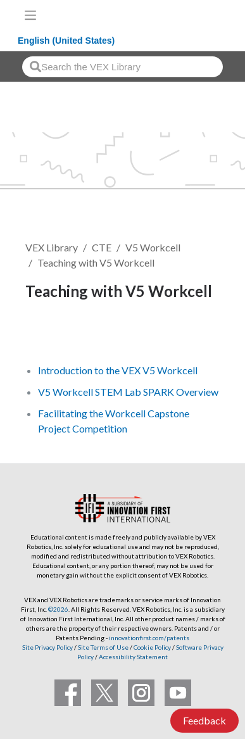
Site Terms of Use (103, 647)
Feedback (204, 720)
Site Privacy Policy (47, 647)
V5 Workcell (152, 247)
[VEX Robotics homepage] (195, 14)
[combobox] (122, 66)
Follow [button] (48, 334)
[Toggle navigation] (30, 15)
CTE (101, 247)
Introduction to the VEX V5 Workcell (118, 370)
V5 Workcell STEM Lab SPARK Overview (128, 392)
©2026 (58, 609)
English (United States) (66, 40)
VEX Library (51, 247)
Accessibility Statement (133, 656)
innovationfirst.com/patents (149, 637)
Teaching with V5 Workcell (95, 262)
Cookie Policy (152, 647)
